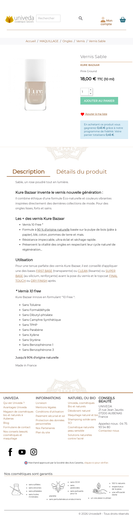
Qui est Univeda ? (14, 403)
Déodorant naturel (79, 410)
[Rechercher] (48, 18)
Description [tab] (28, 171)
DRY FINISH (39, 280)
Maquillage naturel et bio (83, 415)
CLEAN (83, 271)
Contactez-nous (109, 430)
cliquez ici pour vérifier (96, 462)
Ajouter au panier (99, 100)
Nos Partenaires (45, 428)
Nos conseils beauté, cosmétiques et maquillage (15, 435)
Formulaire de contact (16, 427)
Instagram (34, 452)
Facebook (10, 456)
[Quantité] (84, 92)
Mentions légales (46, 407)
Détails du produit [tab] (81, 171)
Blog (6, 422)
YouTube (22, 452)
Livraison (41, 403)
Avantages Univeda (15, 407)
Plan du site (43, 432)
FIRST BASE (44, 271)
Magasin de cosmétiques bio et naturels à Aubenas (18, 415)
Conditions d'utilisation (50, 411)
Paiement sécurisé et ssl (50, 416)
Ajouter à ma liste (93, 114)
